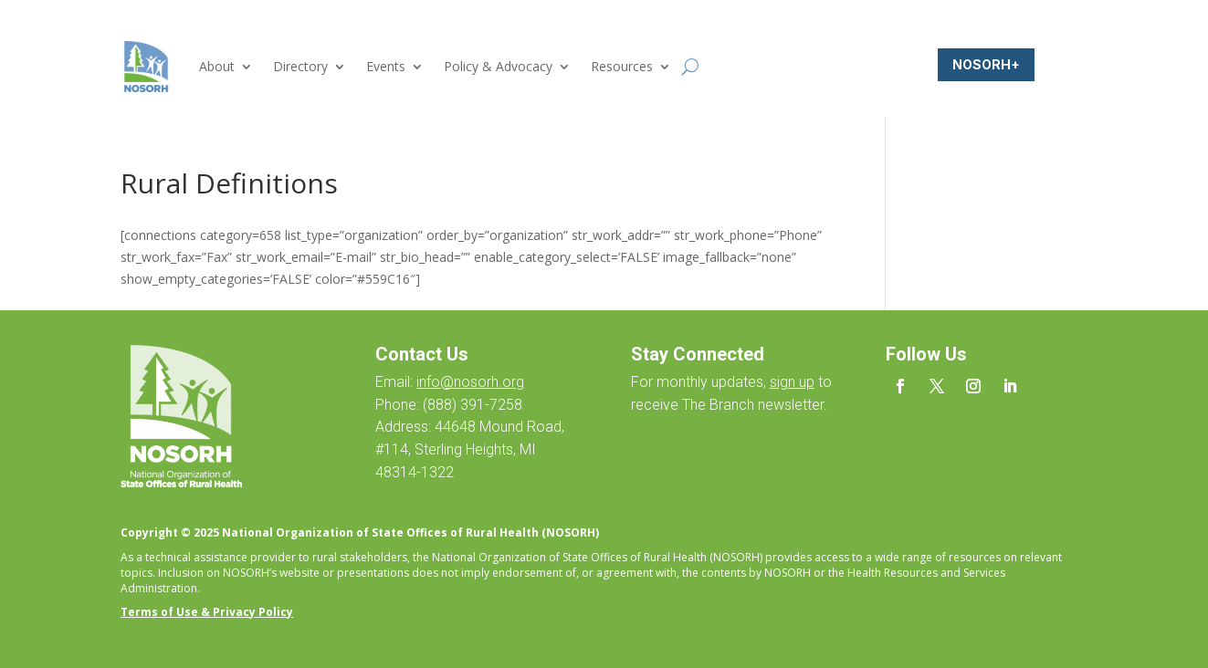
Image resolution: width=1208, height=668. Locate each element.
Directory (300, 66)
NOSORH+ (986, 64)
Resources (622, 66)
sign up (792, 382)
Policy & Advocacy (498, 66)
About (217, 66)
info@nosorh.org (470, 382)
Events (385, 66)
